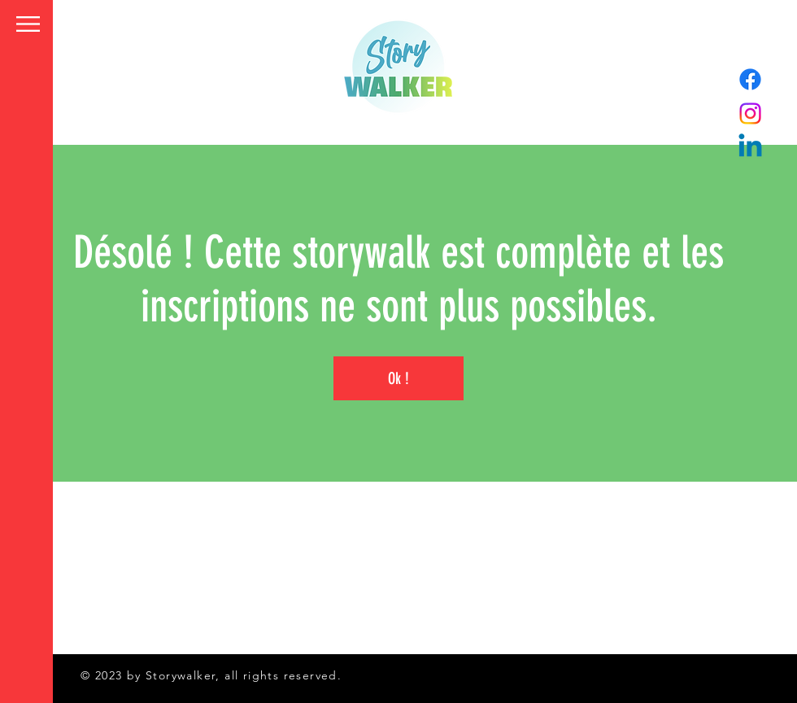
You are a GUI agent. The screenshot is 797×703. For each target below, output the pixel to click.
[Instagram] (750, 113)
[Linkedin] (750, 147)
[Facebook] (750, 79)
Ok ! (398, 378)
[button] (28, 24)
